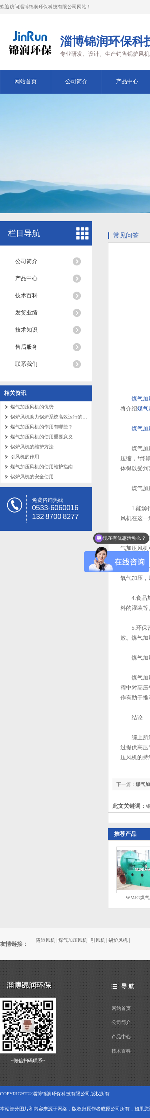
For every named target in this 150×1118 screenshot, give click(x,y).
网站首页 (25, 81)
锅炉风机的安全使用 (32, 476)
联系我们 (26, 364)
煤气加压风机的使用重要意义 (41, 437)
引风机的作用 (24, 457)
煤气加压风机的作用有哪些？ (41, 427)
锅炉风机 (118, 940)
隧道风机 (45, 940)
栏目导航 (24, 233)
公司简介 (76, 81)
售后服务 (26, 347)
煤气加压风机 (72, 940)
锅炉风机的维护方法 (32, 447)
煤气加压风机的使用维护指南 (41, 467)
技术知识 (26, 330)
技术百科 (26, 296)
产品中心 (26, 278)
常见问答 (126, 235)
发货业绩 (26, 313)
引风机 (98, 940)
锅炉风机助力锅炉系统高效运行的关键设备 (56, 417)
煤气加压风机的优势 (32, 407)
